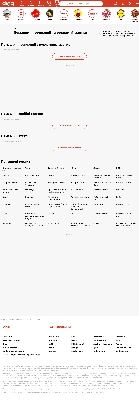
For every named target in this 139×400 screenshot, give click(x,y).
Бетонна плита (123, 182)
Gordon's (52, 175)
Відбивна (121, 190)
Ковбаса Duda (78, 175)
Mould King (7, 223)
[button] (108, 3)
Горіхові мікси (123, 204)
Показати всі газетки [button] (69, 126)
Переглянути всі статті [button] (69, 148)
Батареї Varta (77, 182)
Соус (73, 214)
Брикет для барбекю (31, 183)
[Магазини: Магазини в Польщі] (41, 4)
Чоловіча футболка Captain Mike (57, 205)
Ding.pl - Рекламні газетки (12, 320)
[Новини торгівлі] (49, 4)
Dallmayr (29, 190)
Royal (5, 197)
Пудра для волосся (11, 182)
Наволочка (53, 223)
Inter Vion (98, 204)
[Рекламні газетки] (21, 4)
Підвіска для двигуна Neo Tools (34, 224)
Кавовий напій (100, 190)
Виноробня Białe (56, 182)
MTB (118, 168)
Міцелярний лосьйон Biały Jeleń (80, 224)
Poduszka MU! (32, 175)
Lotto (118, 197)
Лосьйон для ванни (80, 197)
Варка (51, 214)
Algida (5, 214)
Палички (6, 204)
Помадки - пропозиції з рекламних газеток (35, 44)
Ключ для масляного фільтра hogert (34, 216)
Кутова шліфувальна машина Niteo (126, 224)
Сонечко (97, 223)
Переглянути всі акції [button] (69, 56)
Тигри (28, 168)
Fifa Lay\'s (7, 175)
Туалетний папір (56, 168)
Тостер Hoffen (100, 214)
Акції (29, 320)
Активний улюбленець (54, 198)
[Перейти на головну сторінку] (8, 3)
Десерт (97, 168)
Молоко (29, 197)
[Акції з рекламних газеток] (31, 4)
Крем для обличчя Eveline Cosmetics (57, 191)
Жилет (74, 168)
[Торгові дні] (57, 3)
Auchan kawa (77, 190)
